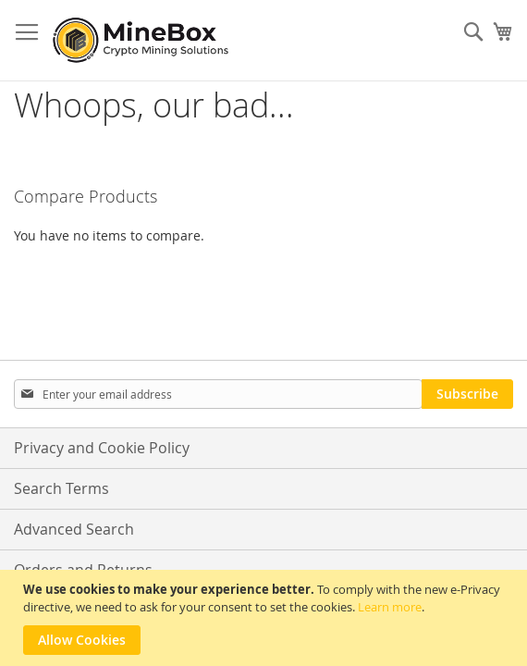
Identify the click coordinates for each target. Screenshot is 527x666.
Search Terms (61, 488)
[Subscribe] (467, 394)
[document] (266, 618)
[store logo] (143, 40)
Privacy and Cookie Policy (102, 448)
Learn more (390, 606)
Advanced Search (74, 529)
